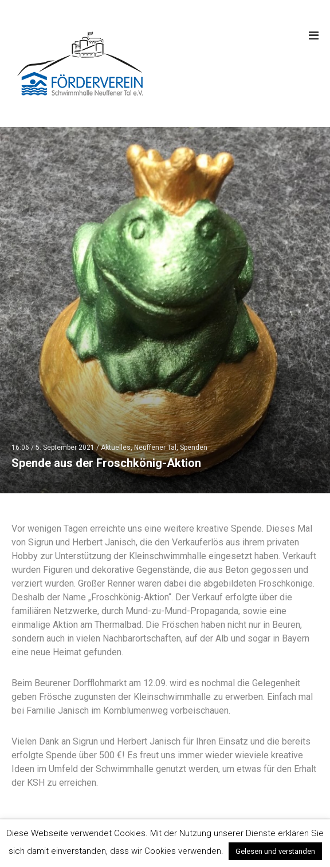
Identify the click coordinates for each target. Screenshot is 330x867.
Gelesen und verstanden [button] (275, 851)
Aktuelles (116, 448)
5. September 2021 (65, 448)
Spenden (193, 448)
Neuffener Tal (155, 448)
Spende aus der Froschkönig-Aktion (106, 463)
